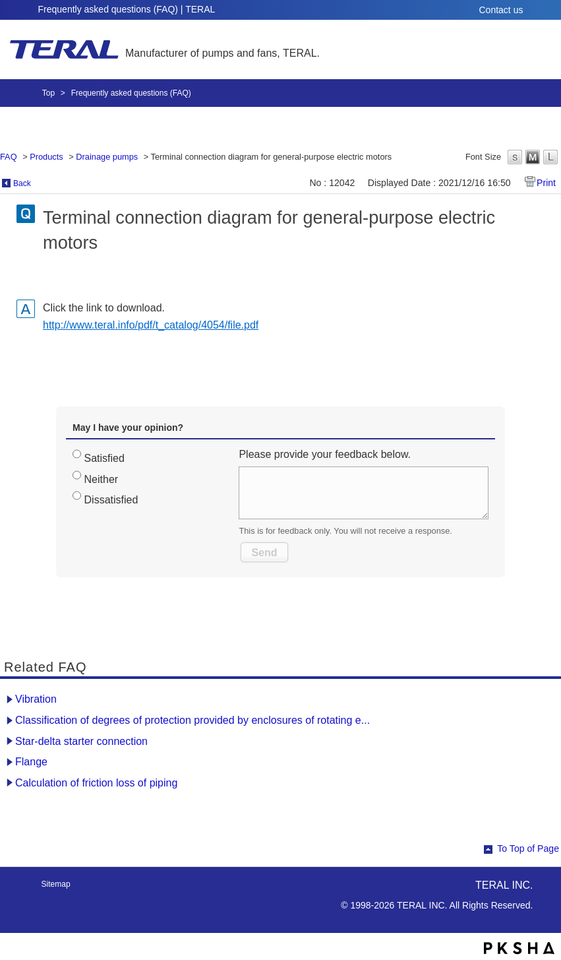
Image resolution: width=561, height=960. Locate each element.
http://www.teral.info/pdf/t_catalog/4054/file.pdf (150, 325)
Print (546, 182)
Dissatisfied (111, 499)
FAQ (8, 157)
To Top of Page (528, 848)
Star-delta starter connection (81, 741)
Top (48, 93)
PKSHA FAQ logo (519, 948)
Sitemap (56, 884)
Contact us (501, 10)
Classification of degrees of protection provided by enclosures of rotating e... (192, 720)
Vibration (36, 699)
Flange (31, 761)
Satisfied (104, 458)
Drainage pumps (107, 157)
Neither (101, 479)
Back (22, 183)
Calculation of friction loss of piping (96, 782)
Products (46, 157)
